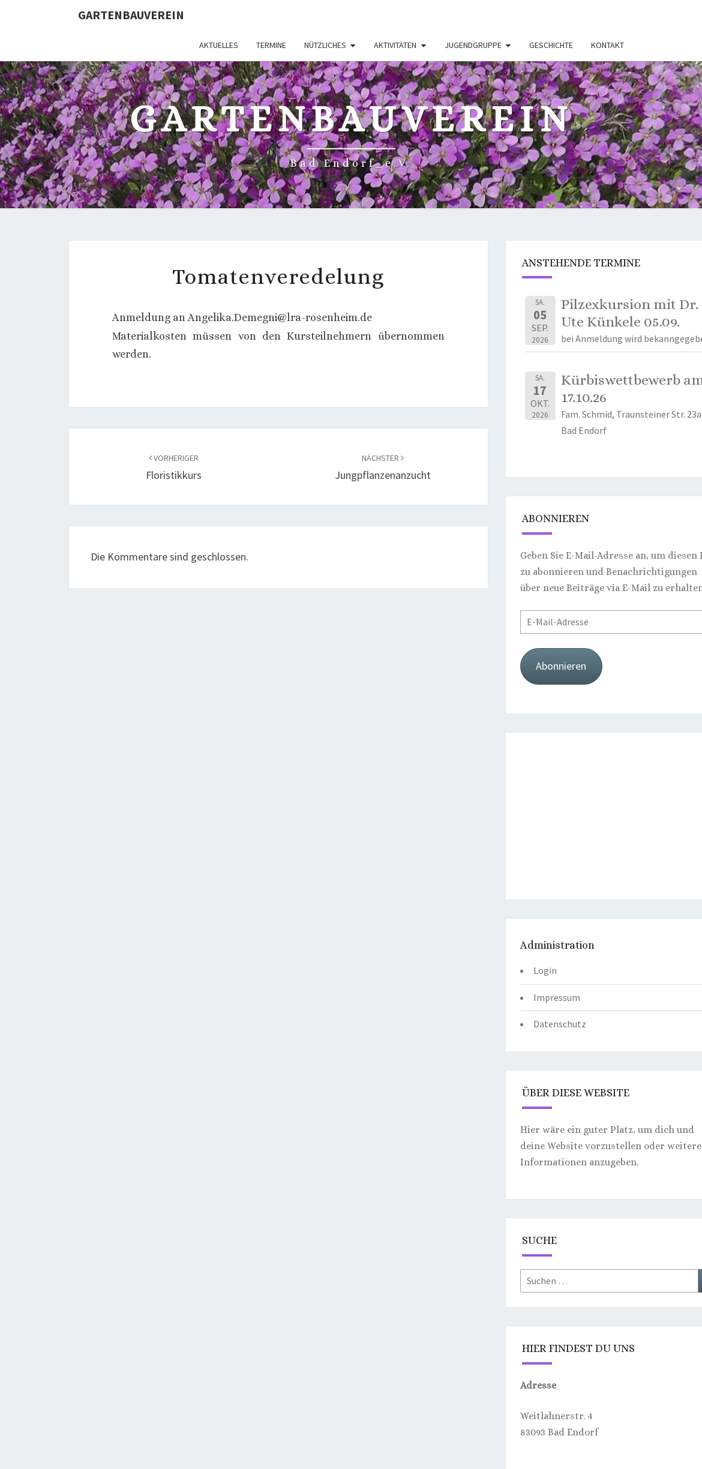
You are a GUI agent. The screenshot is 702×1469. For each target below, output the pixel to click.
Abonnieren (561, 666)
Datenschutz (559, 1024)
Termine (271, 45)
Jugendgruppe (473, 45)
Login (545, 970)
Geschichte (551, 45)
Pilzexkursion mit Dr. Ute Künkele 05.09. (629, 313)
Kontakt (607, 45)
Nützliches (325, 45)
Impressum (556, 997)
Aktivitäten (395, 45)
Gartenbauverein (131, 14)
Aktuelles (218, 45)
